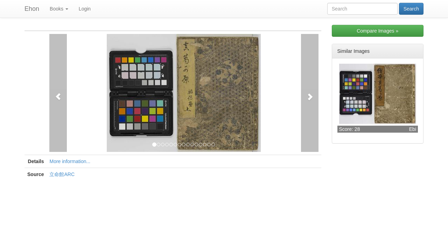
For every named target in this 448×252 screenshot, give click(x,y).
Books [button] (59, 9)
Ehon (31, 8)
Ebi (412, 129)
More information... (69, 161)
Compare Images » (377, 31)
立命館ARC (62, 174)
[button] (58, 93)
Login (85, 9)
